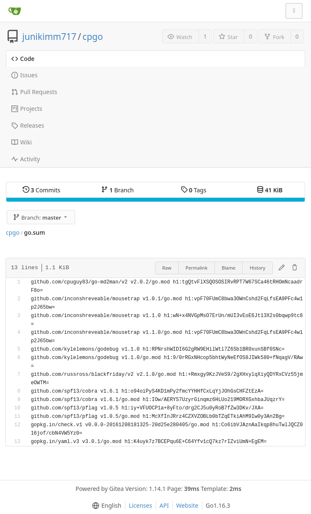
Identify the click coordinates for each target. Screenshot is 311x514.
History (257, 268)
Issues (24, 75)
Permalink (196, 268)
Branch (117, 190)
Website (187, 505)
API (164, 505)
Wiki (21, 142)
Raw (166, 268)
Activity (25, 159)
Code (22, 59)
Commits (41, 190)
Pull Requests (34, 92)
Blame (228, 268)
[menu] (105, 505)
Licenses (140, 505)
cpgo (93, 36)
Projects (26, 109)
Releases (27, 125)
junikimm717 (49, 36)
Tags (193, 190)
